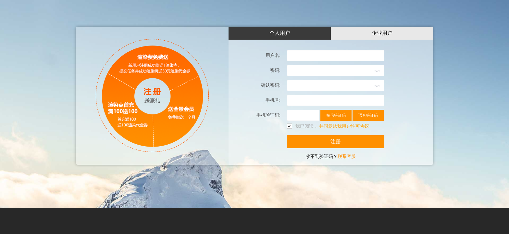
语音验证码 (368, 115)
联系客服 (347, 156)
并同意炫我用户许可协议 (344, 126)
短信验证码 (336, 115)
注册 (335, 141)
